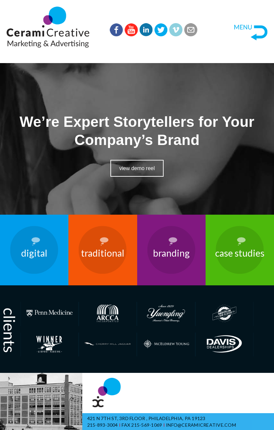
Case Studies (239, 253)
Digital (34, 253)
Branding (171, 253)
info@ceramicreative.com (201, 425)
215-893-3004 (102, 425)
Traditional (102, 253)
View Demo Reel (137, 168)
